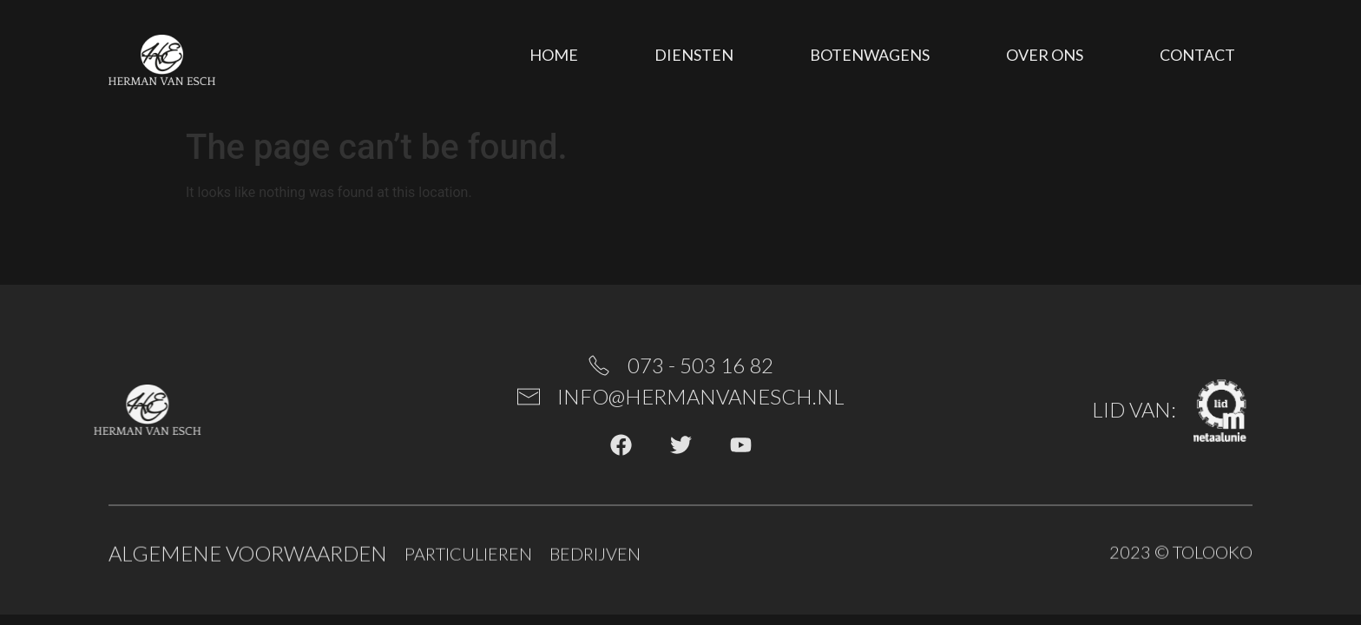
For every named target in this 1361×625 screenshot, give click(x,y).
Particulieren (468, 555)
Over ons (1044, 54)
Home (553, 54)
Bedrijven (595, 555)
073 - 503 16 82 (700, 365)
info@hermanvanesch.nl (701, 396)
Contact (1197, 54)
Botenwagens (870, 54)
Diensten (693, 54)
